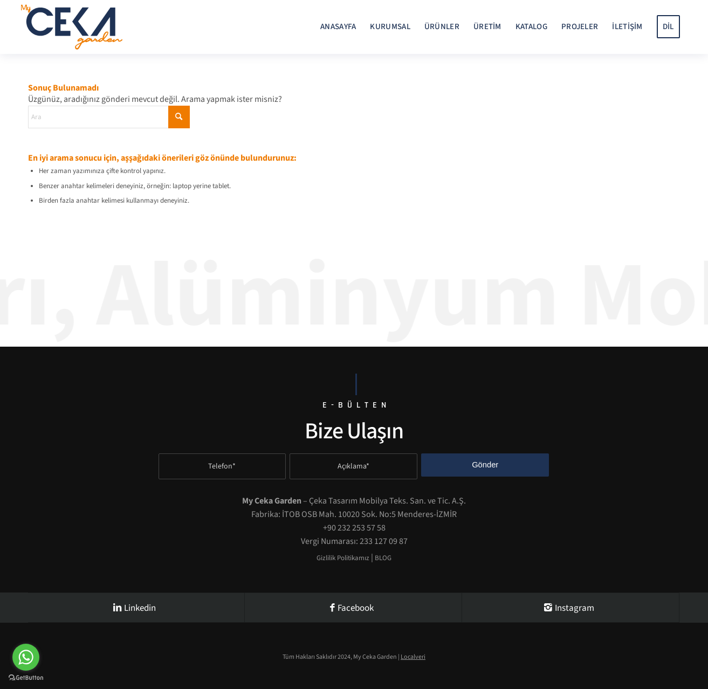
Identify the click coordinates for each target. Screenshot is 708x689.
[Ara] (109, 117)
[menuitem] (338, 27)
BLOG (383, 558)
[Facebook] (353, 608)
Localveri (413, 657)
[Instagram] (570, 608)
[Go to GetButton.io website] (26, 677)
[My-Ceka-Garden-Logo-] (71, 27)
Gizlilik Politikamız (343, 558)
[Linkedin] (136, 608)
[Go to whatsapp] (25, 657)
